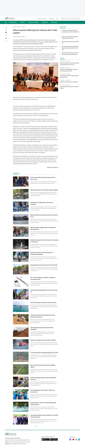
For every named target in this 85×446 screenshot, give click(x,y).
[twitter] (6, 30)
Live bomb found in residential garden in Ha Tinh (44, 352)
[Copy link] (6, 35)
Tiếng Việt (51, 18)
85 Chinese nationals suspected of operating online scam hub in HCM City (70, 48)
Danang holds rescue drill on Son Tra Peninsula (43, 265)
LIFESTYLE (22, 22)
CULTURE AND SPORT (33, 22)
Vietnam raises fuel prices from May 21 (69, 82)
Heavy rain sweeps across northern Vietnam (43, 340)
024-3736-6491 (13, 443)
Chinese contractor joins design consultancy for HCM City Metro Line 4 (70, 32)
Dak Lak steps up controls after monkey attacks (44, 190)
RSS (57, 18)
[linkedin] (6, 32)
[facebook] (6, 27)
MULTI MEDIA (54, 22)
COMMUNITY (45, 22)
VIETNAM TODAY (13, 22)
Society (23, 26)
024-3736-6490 (22, 443)
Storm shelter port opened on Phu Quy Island (43, 302)
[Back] (6, 41)
